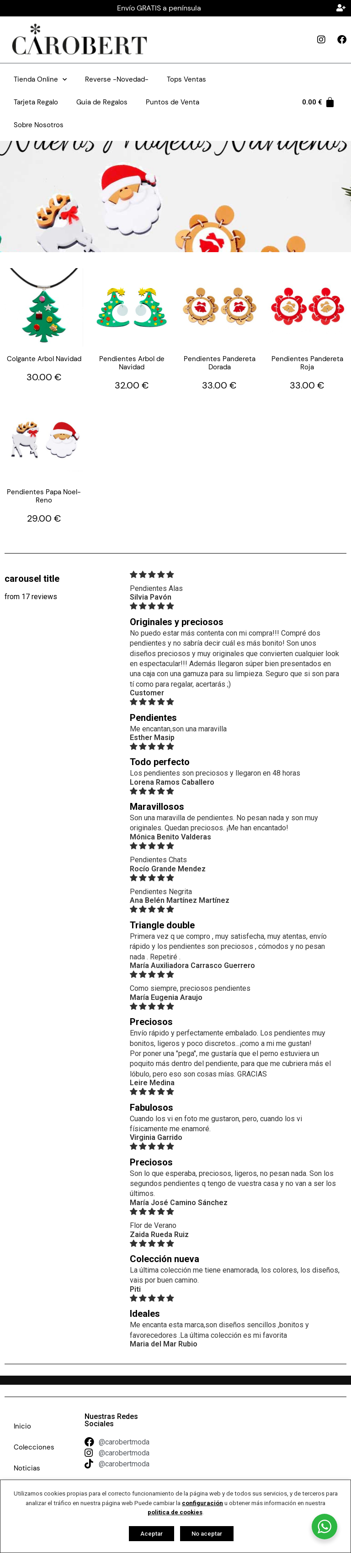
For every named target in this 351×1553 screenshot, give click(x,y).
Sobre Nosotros (39, 124)
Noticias (27, 1468)
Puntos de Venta (172, 102)
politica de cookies (175, 1512)
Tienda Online (40, 79)
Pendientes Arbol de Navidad (132, 363)
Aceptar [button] (151, 1533)
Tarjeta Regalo (36, 102)
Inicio (22, 1426)
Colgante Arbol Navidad (44, 358)
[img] (235, 574)
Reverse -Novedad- (117, 79)
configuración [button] (202, 1503)
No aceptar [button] (206, 1533)
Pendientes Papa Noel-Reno (44, 496)
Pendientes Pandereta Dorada (219, 363)
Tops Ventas (186, 79)
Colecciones (34, 1447)
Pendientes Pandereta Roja (307, 363)
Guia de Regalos (102, 102)
